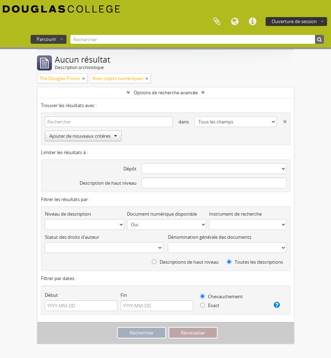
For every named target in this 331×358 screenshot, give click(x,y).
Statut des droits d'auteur (72, 237)
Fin (124, 295)
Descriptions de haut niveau (185, 262)
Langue (235, 22)
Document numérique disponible (162, 214)
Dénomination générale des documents (209, 237)
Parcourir (46, 39)
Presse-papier (217, 22)
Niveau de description (68, 214)
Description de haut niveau (108, 183)
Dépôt (130, 168)
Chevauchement (221, 296)
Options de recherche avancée (166, 92)
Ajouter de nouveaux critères (83, 136)
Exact (209, 305)
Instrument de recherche (235, 214)
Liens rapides (252, 22)
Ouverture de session (294, 21)
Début (51, 295)
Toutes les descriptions (255, 262)
